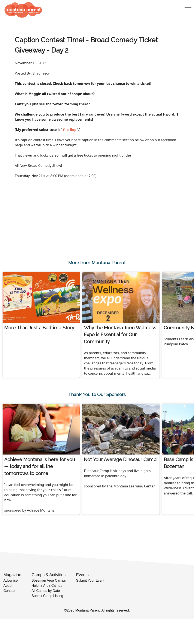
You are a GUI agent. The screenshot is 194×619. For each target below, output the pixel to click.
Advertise (10, 580)
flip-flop (70, 129)
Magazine (12, 574)
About (7, 585)
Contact (9, 591)
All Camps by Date (45, 591)
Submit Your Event (90, 580)
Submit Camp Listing (47, 596)
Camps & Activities (48, 574)
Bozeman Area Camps (48, 580)
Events (82, 574)
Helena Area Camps (46, 585)
